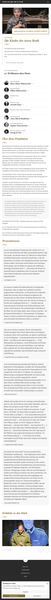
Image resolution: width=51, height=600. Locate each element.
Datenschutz (25, 573)
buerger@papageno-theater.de (36, 205)
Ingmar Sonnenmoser (19, 125)
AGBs (25, 576)
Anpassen (25, 592)
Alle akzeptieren (14, 596)
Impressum (25, 570)
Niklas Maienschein (18, 90)
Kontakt (25, 566)
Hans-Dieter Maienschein (20, 83)
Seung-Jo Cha (15, 132)
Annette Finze (15, 104)
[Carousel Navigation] (43, 550)
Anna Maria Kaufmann (19, 118)
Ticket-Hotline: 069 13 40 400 (12, 2)
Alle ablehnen (37, 596)
